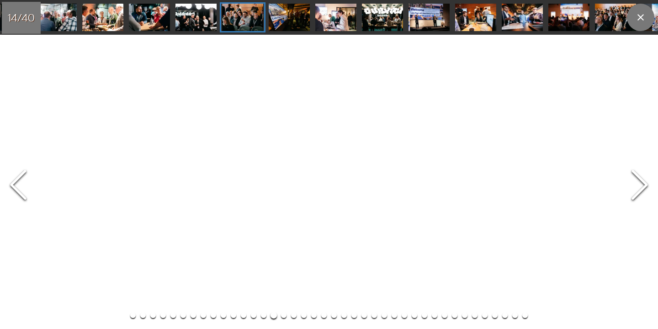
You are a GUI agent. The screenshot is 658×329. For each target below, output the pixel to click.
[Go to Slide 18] (426, 17)
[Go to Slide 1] (133, 26)
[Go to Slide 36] (485, 26)
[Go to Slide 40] (525, 26)
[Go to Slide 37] (495, 26)
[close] (640, 17)
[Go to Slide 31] (434, 26)
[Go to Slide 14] (239, 17)
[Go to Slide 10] (53, 17)
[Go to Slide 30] (424, 26)
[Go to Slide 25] (374, 26)
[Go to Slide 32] (444, 26)
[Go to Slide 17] (379, 17)
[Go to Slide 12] (146, 17)
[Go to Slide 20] (519, 17)
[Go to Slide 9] (213, 26)
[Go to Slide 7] (193, 26)
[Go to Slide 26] (384, 26)
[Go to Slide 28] (404, 26)
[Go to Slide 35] (475, 26)
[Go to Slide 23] (354, 26)
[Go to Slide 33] (454, 26)
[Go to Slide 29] (414, 26)
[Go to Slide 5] (173, 26)
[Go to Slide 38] (505, 26)
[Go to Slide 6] (183, 26)
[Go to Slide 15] (286, 17)
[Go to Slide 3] (153, 26)
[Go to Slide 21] (566, 17)
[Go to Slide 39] (515, 26)
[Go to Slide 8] (203, 26)
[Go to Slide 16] (333, 17)
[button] (329, 41)
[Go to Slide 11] (99, 17)
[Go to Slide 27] (394, 26)
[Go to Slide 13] (193, 17)
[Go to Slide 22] (612, 17)
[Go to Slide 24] (364, 26)
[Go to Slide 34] (464, 26)
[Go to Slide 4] (163, 26)
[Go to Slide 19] (472, 17)
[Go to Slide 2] (143, 26)
